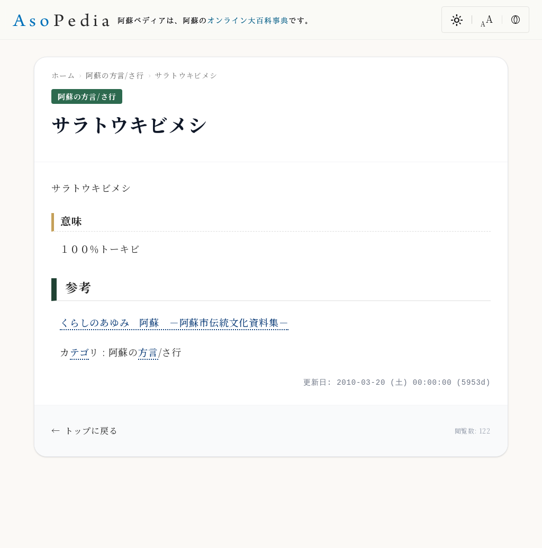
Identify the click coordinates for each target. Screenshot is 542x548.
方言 (148, 352)
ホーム (63, 75)
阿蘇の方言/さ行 (114, 75)
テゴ (79, 352)
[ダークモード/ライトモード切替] (456, 19)
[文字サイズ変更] (486, 19)
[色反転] (515, 19)
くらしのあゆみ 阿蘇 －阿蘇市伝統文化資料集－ (174, 322)
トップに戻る (84, 430)
